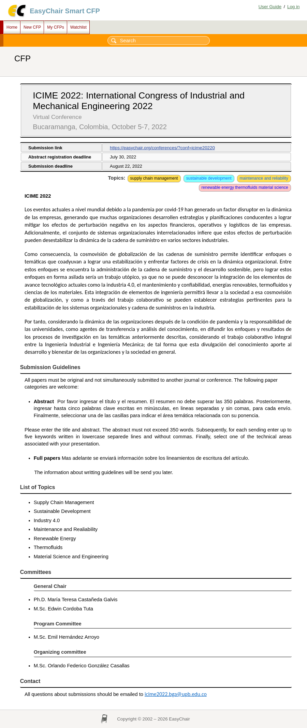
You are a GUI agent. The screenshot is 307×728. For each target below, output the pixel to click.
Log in (293, 6)
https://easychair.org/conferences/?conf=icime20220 (162, 147)
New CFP (32, 27)
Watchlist (78, 27)
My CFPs (55, 27)
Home (11, 27)
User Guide (270, 6)
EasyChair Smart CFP (65, 11)
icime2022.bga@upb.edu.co (176, 694)
